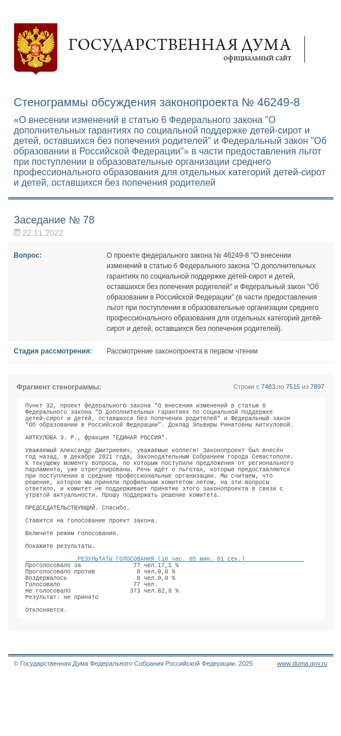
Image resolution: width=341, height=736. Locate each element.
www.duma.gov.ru (302, 720)
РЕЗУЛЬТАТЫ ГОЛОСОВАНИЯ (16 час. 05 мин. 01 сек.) (165, 602)
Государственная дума (165, 49)
